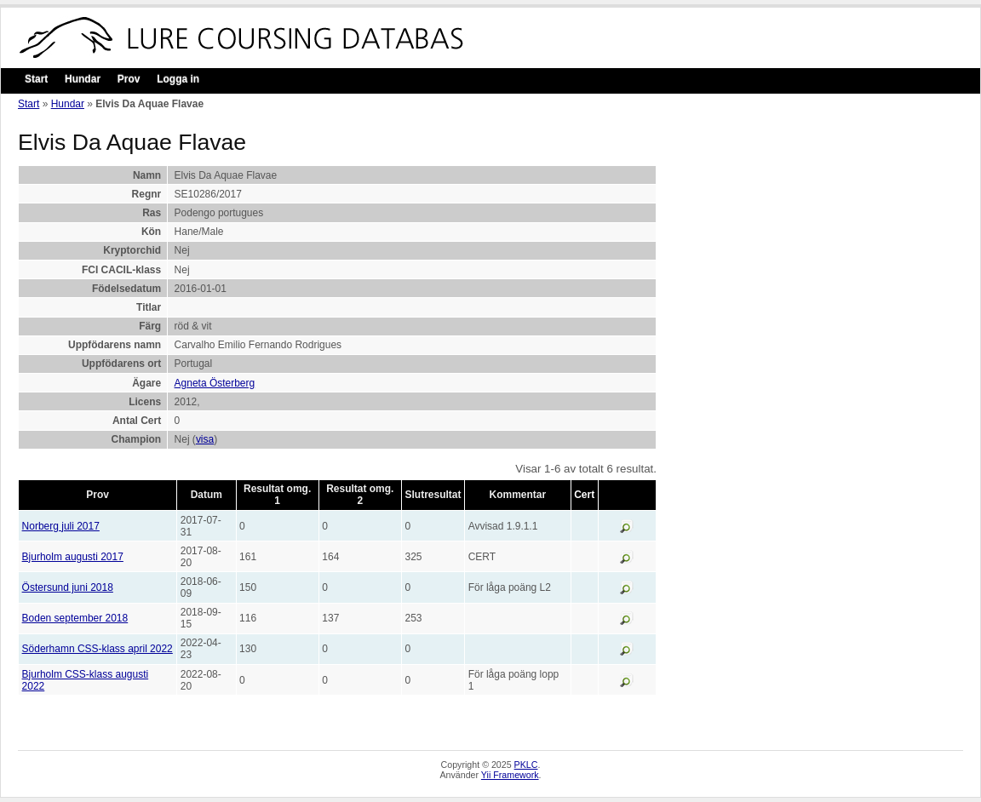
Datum (206, 495)
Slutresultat (433, 495)
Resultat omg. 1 (277, 495)
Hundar (82, 79)
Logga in (178, 79)
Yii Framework (510, 775)
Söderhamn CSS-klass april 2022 (97, 649)
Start (36, 79)
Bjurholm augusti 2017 (72, 557)
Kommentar (518, 495)
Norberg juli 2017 (61, 526)
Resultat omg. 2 (359, 495)
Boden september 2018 (75, 618)
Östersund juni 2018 (67, 587)
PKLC (526, 764)
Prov (129, 79)
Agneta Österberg (215, 383)
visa (205, 439)
